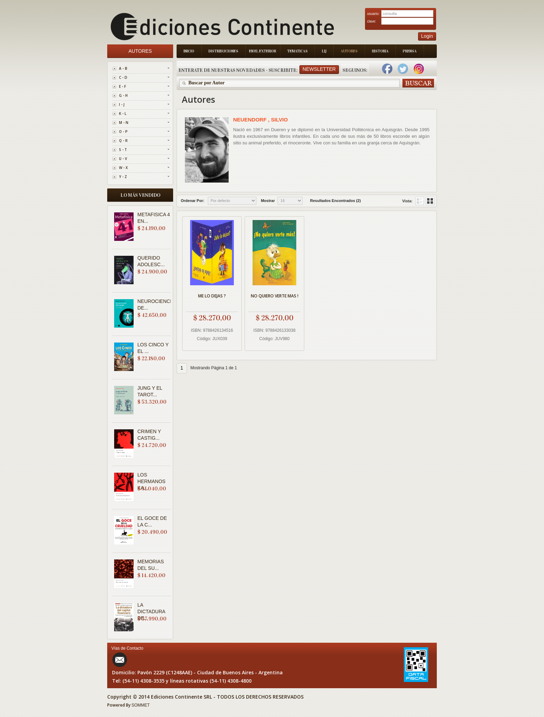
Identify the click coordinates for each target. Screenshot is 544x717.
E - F (122, 86)
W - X (123, 167)
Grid (419, 201)
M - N (123, 122)
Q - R (123, 140)
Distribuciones (223, 51)
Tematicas (297, 51)
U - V (123, 158)
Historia (380, 51)
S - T (123, 149)
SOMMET (140, 705)
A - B (123, 68)
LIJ (324, 51)
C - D (123, 77)
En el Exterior (262, 51)
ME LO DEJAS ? (212, 296)
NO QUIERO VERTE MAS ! (274, 296)
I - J (122, 104)
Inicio (189, 51)
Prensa (410, 51)
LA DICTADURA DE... (151, 611)
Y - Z (123, 176)
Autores (349, 51)
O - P (123, 131)
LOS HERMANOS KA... (151, 481)
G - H (123, 95)
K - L (122, 113)
